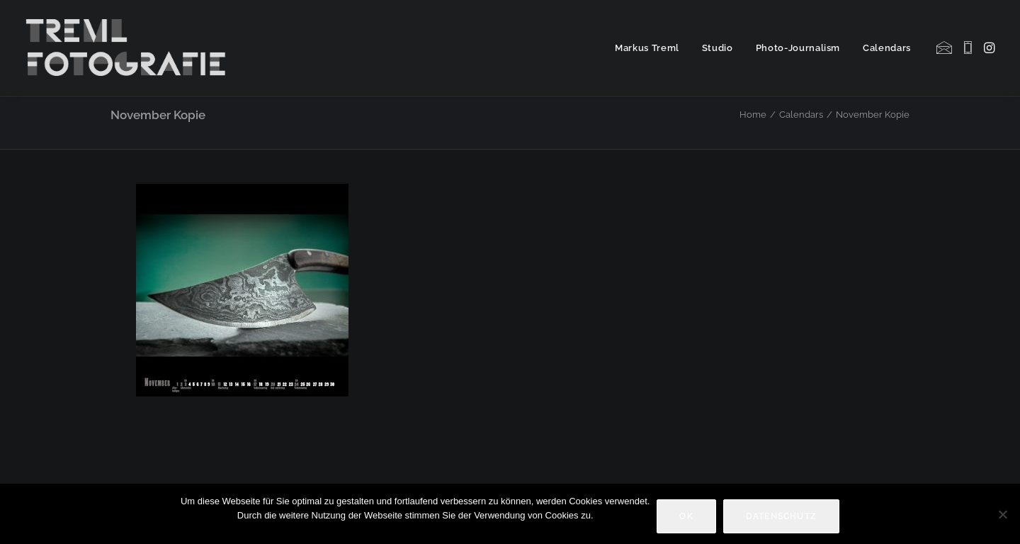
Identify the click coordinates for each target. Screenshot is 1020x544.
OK (686, 516)
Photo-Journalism (798, 48)
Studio (717, 48)
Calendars (887, 48)
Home (753, 114)
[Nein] (1002, 514)
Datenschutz (781, 516)
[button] (945, 47)
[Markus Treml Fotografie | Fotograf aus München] (129, 47)
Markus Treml (647, 48)
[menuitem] (647, 47)
